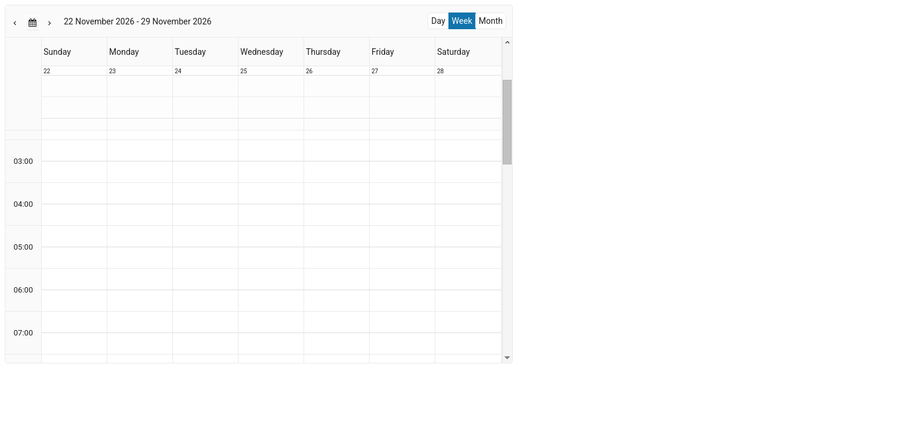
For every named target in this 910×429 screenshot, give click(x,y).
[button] (15, 22)
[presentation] (259, 184)
